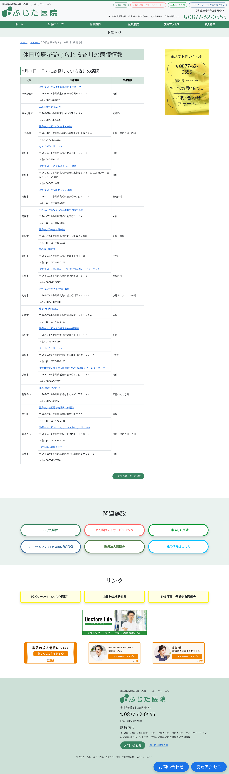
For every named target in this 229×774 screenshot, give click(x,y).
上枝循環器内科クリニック (53, 447)
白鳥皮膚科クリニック (50, 107)
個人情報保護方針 (158, 745)
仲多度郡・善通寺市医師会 (178, 596)
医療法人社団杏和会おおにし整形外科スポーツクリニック (69, 269)
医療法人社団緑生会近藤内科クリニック (60, 87)
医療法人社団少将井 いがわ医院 (55, 190)
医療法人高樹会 (114, 546)
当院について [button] (56, 24)
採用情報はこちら (178, 546)
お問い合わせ (133, 745)
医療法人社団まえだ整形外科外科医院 (59, 328)
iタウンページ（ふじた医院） (50, 596)
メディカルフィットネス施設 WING (207, 5)
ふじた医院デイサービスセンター (148, 5)
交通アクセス (172, 24)
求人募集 (210, 24)
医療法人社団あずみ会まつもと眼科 (57, 166)
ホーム (19, 24)
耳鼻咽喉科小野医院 (49, 388)
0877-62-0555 (205, 17)
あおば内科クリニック (50, 146)
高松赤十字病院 (47, 249)
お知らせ (35, 42)
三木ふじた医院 (177, 5)
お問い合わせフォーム (186, 100)
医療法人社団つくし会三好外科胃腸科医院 (61, 210)
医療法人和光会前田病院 (52, 229)
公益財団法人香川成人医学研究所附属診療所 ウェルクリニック (72, 368)
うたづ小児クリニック (50, 348)
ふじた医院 (121, 5)
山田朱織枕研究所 (114, 596)
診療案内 (95, 24)
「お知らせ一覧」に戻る (128, 476)
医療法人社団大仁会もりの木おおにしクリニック (64, 427)
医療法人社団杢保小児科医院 (54, 289)
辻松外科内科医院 (48, 308)
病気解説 (133, 24)
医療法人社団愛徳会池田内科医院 (56, 407)
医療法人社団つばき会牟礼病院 (55, 126)
